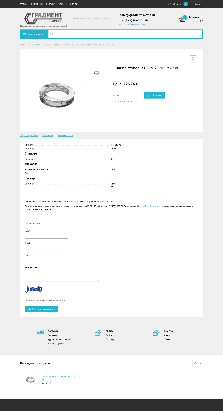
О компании (37, 4)
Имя (27, 231)
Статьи (62, 4)
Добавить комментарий (41, 309)
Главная (24, 4)
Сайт (27, 255)
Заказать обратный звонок (132, 24)
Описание (47, 135)
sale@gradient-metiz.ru (137, 15)
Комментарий (32, 267)
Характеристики (29, 135)
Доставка (50, 4)
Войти (198, 3)
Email (28, 243)
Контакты (73, 4)
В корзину (157, 95)
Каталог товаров (36, 34)
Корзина (193, 17)
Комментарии (65, 135)
